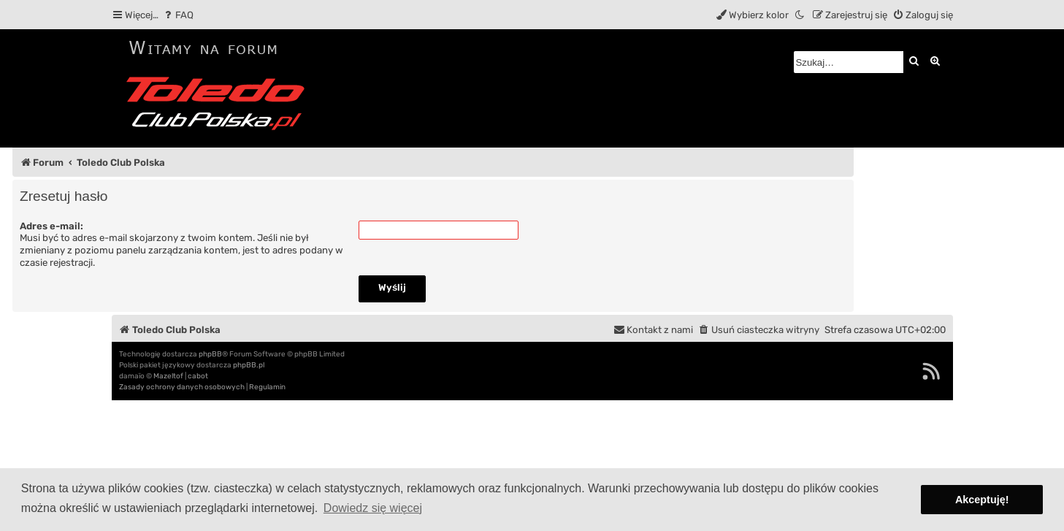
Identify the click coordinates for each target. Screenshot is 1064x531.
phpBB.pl (248, 365)
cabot (198, 376)
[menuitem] (178, 15)
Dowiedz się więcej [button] (373, 508)
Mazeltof (168, 376)
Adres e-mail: (51, 226)
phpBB (210, 354)
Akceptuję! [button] (982, 499)
